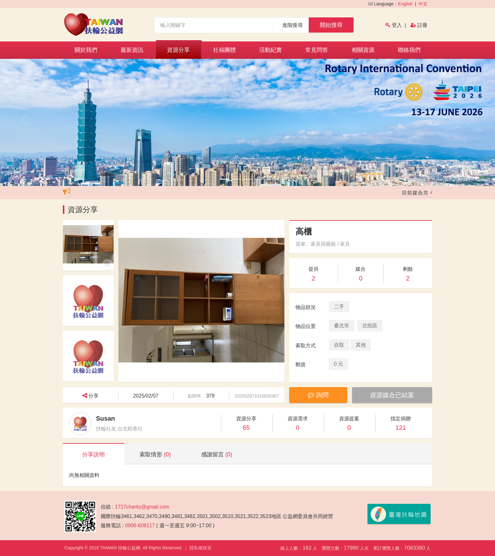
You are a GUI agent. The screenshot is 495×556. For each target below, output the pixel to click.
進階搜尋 (292, 25)
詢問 (318, 395)
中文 (423, 3)
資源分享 (178, 50)
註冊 (422, 25)
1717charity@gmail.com (142, 507)
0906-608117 (140, 525)
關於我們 (86, 50)
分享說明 (93, 454)
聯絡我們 (409, 50)
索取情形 (155, 454)
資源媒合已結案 (392, 395)
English (405, 3)
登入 (397, 25)
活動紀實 (270, 50)
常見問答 (316, 50)
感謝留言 (216, 454)
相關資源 (363, 50)
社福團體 (224, 50)
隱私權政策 (200, 547)
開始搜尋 (331, 25)
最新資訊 (132, 50)
